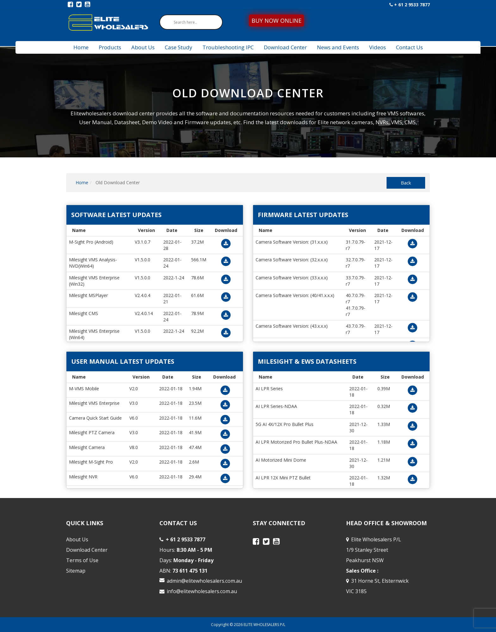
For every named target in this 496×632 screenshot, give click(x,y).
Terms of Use (82, 560)
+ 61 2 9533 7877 (409, 5)
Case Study (178, 47)
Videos (377, 47)
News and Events (338, 47)
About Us (143, 47)
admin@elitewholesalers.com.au (204, 580)
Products (110, 47)
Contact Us (409, 47)
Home (81, 47)
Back (406, 182)
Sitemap (75, 570)
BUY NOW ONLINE (276, 20)
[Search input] (192, 22)
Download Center (285, 47)
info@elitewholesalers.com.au (202, 591)
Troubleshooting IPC (228, 47)
